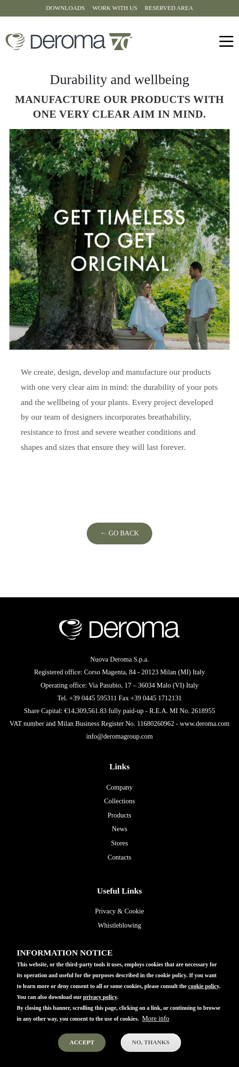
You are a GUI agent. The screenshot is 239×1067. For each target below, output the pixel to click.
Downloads (65, 8)
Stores (119, 843)
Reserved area (169, 8)
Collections (119, 801)
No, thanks (150, 1052)
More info (155, 1028)
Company (120, 787)
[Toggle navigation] (226, 42)
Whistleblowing (119, 925)
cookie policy (203, 996)
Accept (81, 1052)
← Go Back (119, 533)
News (119, 829)
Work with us (114, 8)
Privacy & (109, 911)
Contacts (119, 857)
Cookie (134, 911)
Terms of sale (119, 939)
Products (119, 815)
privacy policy (100, 1007)
